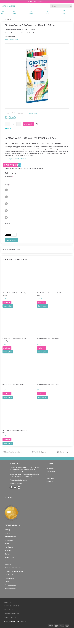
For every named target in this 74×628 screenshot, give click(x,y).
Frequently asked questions (18, 480)
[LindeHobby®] (8, 5)
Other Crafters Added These (15, 259)
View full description (11, 39)
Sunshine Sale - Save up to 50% (37, 1)
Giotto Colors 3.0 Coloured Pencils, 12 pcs (14, 294)
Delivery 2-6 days (62, 452)
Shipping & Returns (16, 483)
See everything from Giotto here (15, 159)
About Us (7, 602)
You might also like (11, 249)
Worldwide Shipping (38, 452)
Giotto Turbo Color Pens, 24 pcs (13, 384)
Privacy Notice (10, 617)
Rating (7, 184)
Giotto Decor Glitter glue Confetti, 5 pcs (14, 431)
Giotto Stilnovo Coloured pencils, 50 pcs (49, 294)
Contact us (8, 610)
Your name (8, 176)
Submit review (11, 240)
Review (7, 223)
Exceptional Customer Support (14, 452)
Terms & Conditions (11, 613)
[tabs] (64, 12)
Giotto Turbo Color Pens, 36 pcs (48, 338)
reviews (20, 113)
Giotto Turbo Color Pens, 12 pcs (48, 384)
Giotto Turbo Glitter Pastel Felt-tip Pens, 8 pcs (14, 340)
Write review (33, 113)
